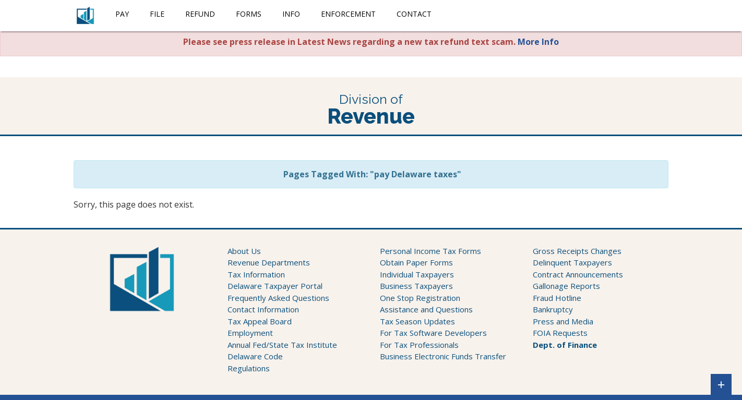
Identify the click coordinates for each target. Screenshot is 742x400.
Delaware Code (255, 356)
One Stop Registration (420, 298)
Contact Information (263, 309)
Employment (250, 333)
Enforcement (348, 14)
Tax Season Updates (417, 321)
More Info (538, 41)
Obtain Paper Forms (416, 262)
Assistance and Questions (426, 309)
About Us (244, 251)
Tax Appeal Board (260, 321)
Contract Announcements (578, 274)
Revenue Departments (269, 262)
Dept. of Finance (565, 345)
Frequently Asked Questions (278, 298)
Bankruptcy (553, 309)
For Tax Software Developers (433, 333)
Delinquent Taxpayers (572, 262)
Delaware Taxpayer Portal (275, 286)
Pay (122, 14)
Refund (200, 14)
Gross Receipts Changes (577, 251)
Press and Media (563, 321)
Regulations (249, 368)
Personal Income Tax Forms (430, 251)
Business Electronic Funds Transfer (443, 356)
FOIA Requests (560, 333)
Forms (248, 14)
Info (291, 14)
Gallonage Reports (566, 286)
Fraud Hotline (557, 298)
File (157, 14)
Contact (414, 14)
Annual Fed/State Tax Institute (282, 345)
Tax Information (256, 274)
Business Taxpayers (416, 286)
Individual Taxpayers (417, 274)
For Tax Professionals (419, 345)
